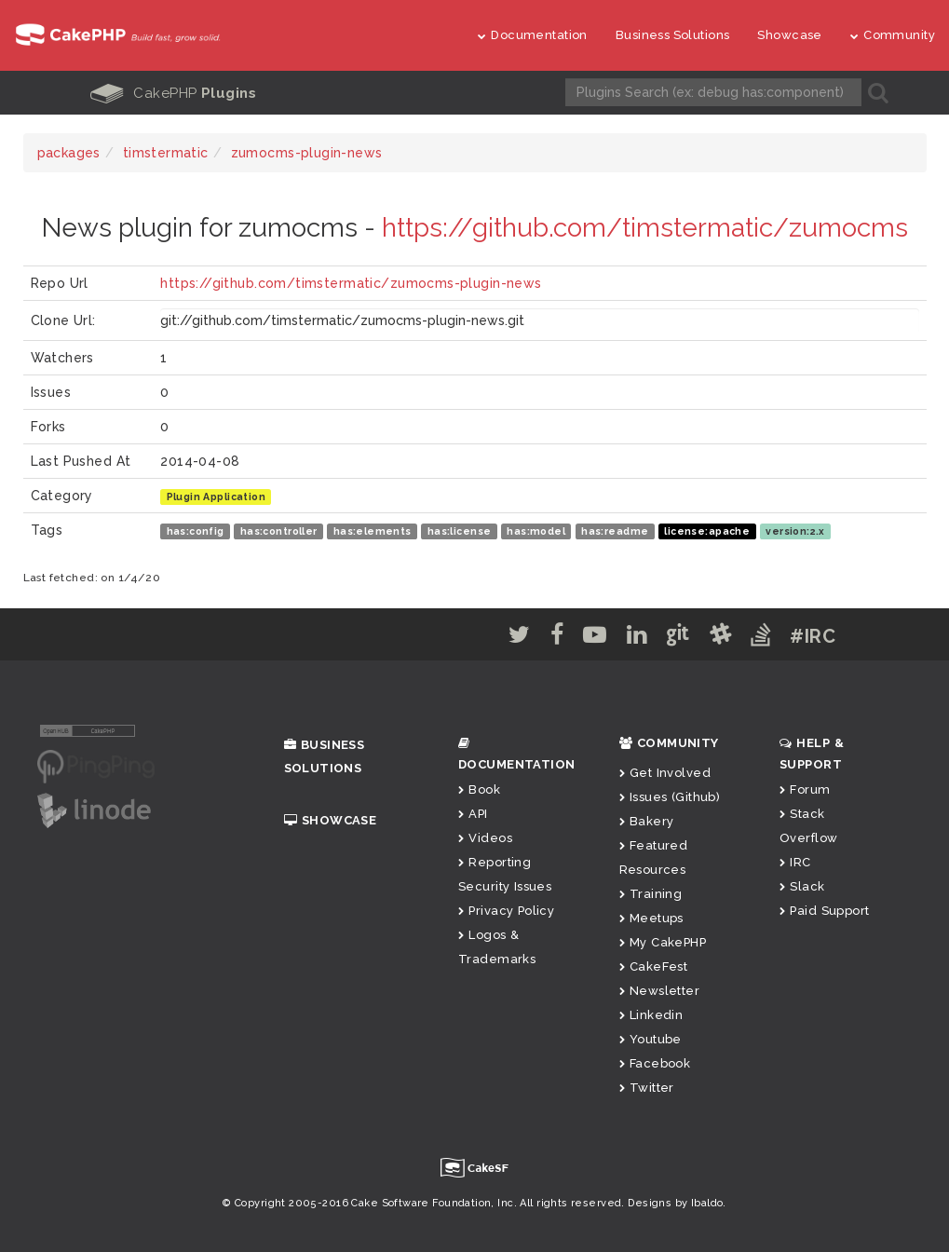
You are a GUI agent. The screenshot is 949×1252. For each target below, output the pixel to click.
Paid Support (824, 910)
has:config (195, 530)
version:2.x (795, 530)
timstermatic (166, 151)
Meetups (651, 917)
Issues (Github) (670, 796)
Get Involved (665, 772)
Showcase (789, 35)
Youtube (650, 1038)
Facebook (655, 1062)
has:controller (279, 530)
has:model (536, 530)
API (473, 813)
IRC (795, 861)
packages (69, 151)
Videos (485, 837)
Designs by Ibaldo (675, 1202)
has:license (459, 530)
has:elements (372, 530)
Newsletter (659, 990)
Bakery (646, 820)
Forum (805, 789)
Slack (802, 885)
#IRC (823, 635)
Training (651, 893)
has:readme (614, 530)
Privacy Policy (506, 910)
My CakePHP (663, 941)
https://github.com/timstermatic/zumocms (645, 226)
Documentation (533, 35)
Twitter (646, 1087)
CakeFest (653, 966)
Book (479, 789)
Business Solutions (673, 35)
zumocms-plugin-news (307, 151)
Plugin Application (216, 495)
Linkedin (651, 1014)
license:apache (707, 530)
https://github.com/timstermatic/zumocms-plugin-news (350, 282)
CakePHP (173, 93)
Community (892, 35)
